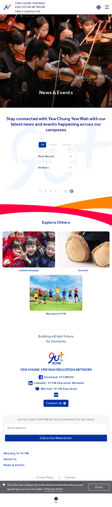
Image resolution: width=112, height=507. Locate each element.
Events (66, 144)
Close (99, 487)
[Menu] (106, 7)
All (42, 144)
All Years (43, 167)
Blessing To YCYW (16, 453)
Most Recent (46, 156)
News (53, 144)
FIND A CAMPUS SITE (28, 11)
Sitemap (70, 477)
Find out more (53, 489)
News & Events (14, 465)
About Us (10, 459)
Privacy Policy (45, 477)
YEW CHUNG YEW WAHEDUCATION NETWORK (30, 5)
